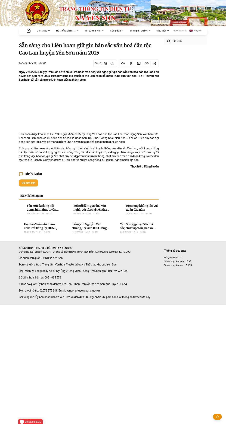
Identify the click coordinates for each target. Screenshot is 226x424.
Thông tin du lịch (140, 30)
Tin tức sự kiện (94, 30)
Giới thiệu (43, 30)
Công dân (117, 30)
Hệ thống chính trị (67, 30)
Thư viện (163, 30)
